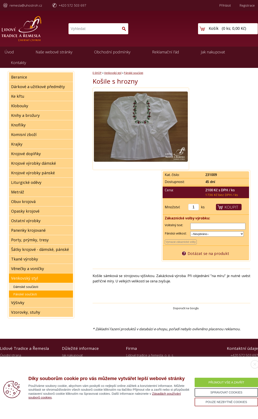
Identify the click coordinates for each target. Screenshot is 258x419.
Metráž (17, 191)
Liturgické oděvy (26, 182)
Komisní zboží (23, 134)
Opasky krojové (25, 211)
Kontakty (18, 62)
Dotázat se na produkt (208, 253)
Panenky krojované (28, 230)
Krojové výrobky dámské (33, 163)
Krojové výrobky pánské (33, 172)
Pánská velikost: (176, 233)
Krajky (16, 144)
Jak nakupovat (213, 51)
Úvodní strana (10, 355)
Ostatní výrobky (26, 220)
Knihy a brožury (25, 115)
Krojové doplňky (26, 153)
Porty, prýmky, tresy (30, 239)
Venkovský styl (24, 278)
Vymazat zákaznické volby (181, 241)
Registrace (247, 5)
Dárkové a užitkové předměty (38, 86)
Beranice (19, 77)
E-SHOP (97, 73)
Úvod (9, 51)
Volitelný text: (174, 225)
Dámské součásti (25, 287)
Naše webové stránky (54, 51)
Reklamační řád (165, 51)
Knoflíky (18, 124)
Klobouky (19, 105)
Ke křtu (17, 96)
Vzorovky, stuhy (25, 312)
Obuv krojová (23, 201)
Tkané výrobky (24, 259)
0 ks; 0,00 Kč (234, 28)
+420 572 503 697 (72, 5)
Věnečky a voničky (27, 268)
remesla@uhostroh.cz (26, 5)
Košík (214, 28)
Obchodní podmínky (112, 51)
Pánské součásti (25, 294)
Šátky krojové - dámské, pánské (40, 249)
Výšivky (17, 302)
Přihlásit (225, 5)
